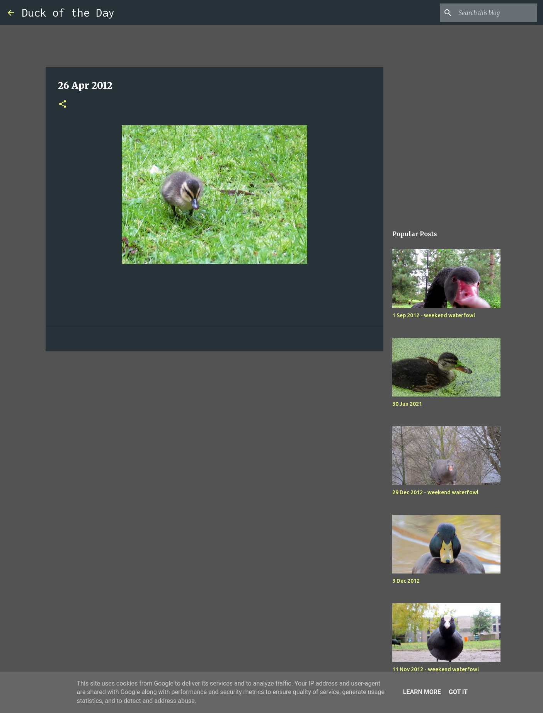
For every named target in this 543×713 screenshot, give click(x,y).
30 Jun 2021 (407, 404)
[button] (62, 104)
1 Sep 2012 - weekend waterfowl (433, 315)
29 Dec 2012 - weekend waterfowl (435, 492)
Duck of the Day (68, 12)
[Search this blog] (496, 12)
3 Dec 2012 (406, 581)
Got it (458, 692)
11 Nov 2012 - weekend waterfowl (435, 669)
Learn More (422, 692)
